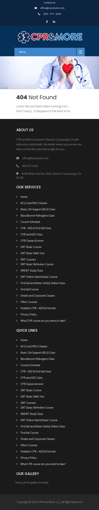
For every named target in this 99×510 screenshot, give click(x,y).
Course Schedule (30, 222)
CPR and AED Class (31, 234)
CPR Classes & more (32, 240)
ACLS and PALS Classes (34, 203)
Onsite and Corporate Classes (38, 295)
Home (24, 196)
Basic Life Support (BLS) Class (38, 209)
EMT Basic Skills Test (32, 253)
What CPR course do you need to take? (43, 320)
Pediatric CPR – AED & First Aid (38, 308)
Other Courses (29, 302)
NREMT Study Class (32, 270)
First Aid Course (29, 289)
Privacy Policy (29, 314)
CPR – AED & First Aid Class (36, 228)
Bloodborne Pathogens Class (37, 215)
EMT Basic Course (31, 247)
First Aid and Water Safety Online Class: (43, 283)
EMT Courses (28, 259)
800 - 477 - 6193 (52, 13)
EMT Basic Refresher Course (37, 264)
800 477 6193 (30, 166)
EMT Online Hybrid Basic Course (39, 277)
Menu (22, 52)
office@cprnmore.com (52, 8)
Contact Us (49, 2)
